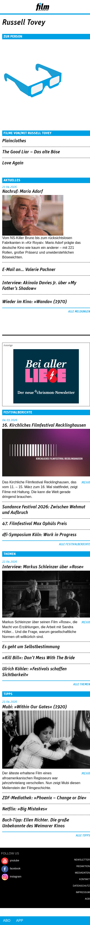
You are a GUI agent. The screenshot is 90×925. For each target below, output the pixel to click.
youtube (14, 860)
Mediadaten (82, 872)
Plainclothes (14, 141)
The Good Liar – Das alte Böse (31, 152)
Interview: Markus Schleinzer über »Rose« (43, 567)
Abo (6, 920)
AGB (87, 898)
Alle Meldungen (79, 311)
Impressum (83, 892)
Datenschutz (81, 885)
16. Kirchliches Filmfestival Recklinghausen (44, 425)
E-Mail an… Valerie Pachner (28, 269)
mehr (85, 482)
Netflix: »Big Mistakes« (24, 809)
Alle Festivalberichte (74, 544)
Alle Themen (81, 684)
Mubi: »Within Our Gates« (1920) (34, 707)
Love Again (12, 163)
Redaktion (83, 866)
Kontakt (84, 879)
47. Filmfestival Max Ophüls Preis (34, 523)
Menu (5, 6)
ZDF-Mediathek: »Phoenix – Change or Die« (44, 798)
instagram (15, 876)
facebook (15, 868)
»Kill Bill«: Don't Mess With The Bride (38, 658)
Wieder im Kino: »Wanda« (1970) (34, 301)
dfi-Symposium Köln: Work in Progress (39, 534)
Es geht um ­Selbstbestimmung (31, 646)
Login (75, 7)
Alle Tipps (83, 835)
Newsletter (82, 859)
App (19, 920)
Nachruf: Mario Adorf (22, 191)
